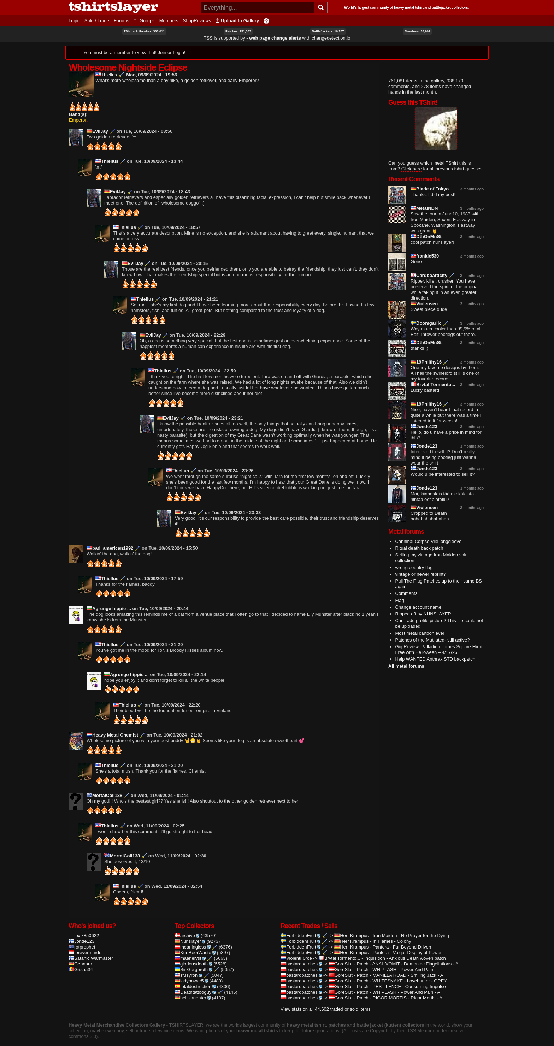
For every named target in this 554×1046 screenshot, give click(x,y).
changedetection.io (331, 38)
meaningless (193, 937)
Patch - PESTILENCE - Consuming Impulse (401, 977)
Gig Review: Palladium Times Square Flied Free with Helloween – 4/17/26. (438, 649)
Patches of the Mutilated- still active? (432, 640)
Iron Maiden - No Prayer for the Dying (411, 926)
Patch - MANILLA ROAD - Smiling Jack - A (399, 966)
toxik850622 (84, 926)
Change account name (418, 607)
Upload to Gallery (240, 20)
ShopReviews (197, 20)
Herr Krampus (351, 926)
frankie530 (425, 256)
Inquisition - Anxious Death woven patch (405, 949)
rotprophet (82, 937)
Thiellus (106, 74)
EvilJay (97, 122)
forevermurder (86, 943)
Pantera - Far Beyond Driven (402, 937)
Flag (399, 600)
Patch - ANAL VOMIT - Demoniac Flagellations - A (407, 954)
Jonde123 (424, 426)
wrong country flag (414, 567)
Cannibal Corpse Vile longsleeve (428, 541)
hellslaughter (193, 988)
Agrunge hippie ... (109, 599)
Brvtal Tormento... (433, 384)
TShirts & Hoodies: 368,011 (144, 31)
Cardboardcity (429, 275)
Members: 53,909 (417, 31)
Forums (121, 20)
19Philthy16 (426, 362)
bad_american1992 (110, 539)
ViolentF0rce (296, 949)
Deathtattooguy (195, 983)
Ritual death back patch (419, 548)
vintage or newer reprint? (420, 574)
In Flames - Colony (392, 932)
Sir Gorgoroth (193, 960)
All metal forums (406, 666)
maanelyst (190, 949)
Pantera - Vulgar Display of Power (407, 943)
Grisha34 (81, 960)
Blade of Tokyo (430, 188)
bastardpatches (301, 954)
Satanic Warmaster (91, 949)
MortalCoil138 (104, 786)
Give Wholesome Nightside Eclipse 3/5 (110, 107)
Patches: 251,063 (238, 31)
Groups (147, 20)
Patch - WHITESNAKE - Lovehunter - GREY (401, 971)
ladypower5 (191, 971)
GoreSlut (341, 954)
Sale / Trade (96, 20)
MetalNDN (424, 208)
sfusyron (188, 966)
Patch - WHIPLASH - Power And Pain (394, 960)
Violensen (424, 303)
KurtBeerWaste (195, 943)
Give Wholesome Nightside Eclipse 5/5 (122, 107)
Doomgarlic (426, 323)
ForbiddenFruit (300, 926)
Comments (406, 593)
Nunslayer (190, 932)
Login (74, 20)
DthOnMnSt (426, 236)
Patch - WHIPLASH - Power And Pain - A (398, 983)
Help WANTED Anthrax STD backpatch (435, 659)
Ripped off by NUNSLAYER (423, 613)
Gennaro (80, 954)
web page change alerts (275, 38)
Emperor (78, 110)
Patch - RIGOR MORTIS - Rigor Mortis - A (399, 988)
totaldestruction (195, 977)
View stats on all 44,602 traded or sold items (326, 1000)
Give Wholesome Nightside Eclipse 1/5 (98, 107)
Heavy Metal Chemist (112, 725)
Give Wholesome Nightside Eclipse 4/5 (116, 107)
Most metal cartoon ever (419, 633)
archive (187, 926)
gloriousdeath (193, 954)
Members (168, 20)
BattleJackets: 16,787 (328, 31)
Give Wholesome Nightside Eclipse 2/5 (104, 107)
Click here (411, 168)
